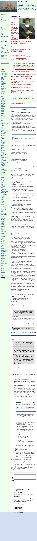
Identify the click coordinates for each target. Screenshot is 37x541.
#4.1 (13, 184)
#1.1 (13, 133)
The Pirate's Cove (3, 180)
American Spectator (3, 83)
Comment (12, 480)
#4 (11, 178)
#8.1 (13, 296)
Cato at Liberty (3, 156)
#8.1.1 (14, 299)
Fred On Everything (3, 89)
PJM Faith (2, 187)
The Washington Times (4, 263)
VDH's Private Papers (3, 181)
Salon (1, 246)
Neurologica (2, 199)
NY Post (2, 239)
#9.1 (13, 316)
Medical (2, 51)
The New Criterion (3, 259)
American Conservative (4, 214)
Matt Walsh (2, 96)
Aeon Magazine (3, 80)
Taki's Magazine (3, 103)
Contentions (2, 221)
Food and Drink (2, 48)
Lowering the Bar (3, 143)
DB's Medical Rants (3, 147)
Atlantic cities (2, 84)
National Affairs (3, 235)
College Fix (2, 129)
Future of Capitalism (3, 163)
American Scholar (3, 82)
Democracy (2, 158)
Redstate (2, 176)
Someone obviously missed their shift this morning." (23, 84)
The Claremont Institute (4, 251)
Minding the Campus (3, 133)
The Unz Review (3, 262)
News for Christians (3, 186)
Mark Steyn (2, 171)
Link (19, 123)
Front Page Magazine (3, 230)
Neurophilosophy (3, 200)
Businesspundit (3, 116)
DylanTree (2, 77)
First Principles (3, 227)
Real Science (2, 203)
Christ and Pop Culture (4, 184)
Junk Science (2, 196)
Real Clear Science (3, 202)
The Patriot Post (3, 261)
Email (11, 474)
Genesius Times (3, 91)
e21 (1, 119)
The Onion (2, 137)
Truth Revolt (2, 268)
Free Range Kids (3, 90)
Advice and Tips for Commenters (4, 45)
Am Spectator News (3, 213)
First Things (2, 185)
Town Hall (2, 266)
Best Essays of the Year (3, 46)
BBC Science (2, 193)
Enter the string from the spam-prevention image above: (23, 504)
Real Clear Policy (3, 243)
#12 (11, 469)
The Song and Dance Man (4, 58)
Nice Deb (2, 174)
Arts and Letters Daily (3, 217)
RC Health (2, 148)
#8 (11, 290)
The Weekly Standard (3, 264)
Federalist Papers (3, 226)
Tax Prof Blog (2, 145)
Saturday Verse (2, 56)
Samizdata (2, 72)
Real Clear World (3, 244)
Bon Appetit (2, 86)
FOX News (2, 229)
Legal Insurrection (3, 142)
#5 (11, 222)
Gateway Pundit (3, 164)
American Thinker (3, 216)
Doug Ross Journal (3, 160)
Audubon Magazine (3, 85)
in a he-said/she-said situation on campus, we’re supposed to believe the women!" (14, 38)
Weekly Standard (3, 272)
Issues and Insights (3, 168)
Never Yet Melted (3, 173)
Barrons (2, 115)
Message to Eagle (3, 198)
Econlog (2, 120)
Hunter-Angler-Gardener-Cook (5, 92)
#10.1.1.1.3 (17, 449)
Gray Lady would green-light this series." (25, 56)
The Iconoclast (3, 179)
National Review (3, 172)
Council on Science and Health (5, 146)
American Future (3, 151)
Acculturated (2, 79)
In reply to (12, 478)
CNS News (2, 220)
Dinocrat (2, 159)
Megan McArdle (3, 124)
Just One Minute (3, 169)
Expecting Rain (3, 78)
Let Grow (2, 95)
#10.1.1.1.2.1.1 (20, 433)
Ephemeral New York (3, 88)
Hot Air (1, 167)
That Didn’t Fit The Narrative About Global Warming (26, 59)
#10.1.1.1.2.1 (18, 424)
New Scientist (2, 201)
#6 (11, 247)
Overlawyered (2, 144)
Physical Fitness (3, 53)
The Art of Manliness (3, 104)
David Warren (2, 70)
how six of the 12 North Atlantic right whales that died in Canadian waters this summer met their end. (14, 29)
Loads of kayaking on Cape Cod (4, 40)
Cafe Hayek (2, 117)
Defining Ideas (2, 224)
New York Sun (2, 238)
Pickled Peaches (3, 28)
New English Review (3, 237)
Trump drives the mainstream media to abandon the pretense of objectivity (22, 53)
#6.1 (13, 250)
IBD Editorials (2, 232)
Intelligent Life (2, 233)
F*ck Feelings (2, 207)
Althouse (2, 81)
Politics (1, 54)
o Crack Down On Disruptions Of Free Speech (25, 43)
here (26, 492)
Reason (2, 245)
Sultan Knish (2, 178)
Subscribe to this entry (18, 508)
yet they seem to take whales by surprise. (14, 35)
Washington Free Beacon (4, 269)
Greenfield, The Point (3, 166)
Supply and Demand (3, 126)
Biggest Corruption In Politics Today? (20, 58)
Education (2, 47)
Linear (25, 112)
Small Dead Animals (3, 73)
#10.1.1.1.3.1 (18, 457)
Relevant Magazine (3, 189)
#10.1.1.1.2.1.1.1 (21, 441)
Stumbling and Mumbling (4, 74)
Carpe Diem (2, 118)
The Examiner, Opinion (4, 255)
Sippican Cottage (3, 101)
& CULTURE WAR (14, 20)
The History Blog (3, 109)
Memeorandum (3, 234)
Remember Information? (19, 507)
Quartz (1, 242)
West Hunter (2, 113)
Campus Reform (3, 128)
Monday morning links (15, 16)
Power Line (2, 175)
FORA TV (2, 228)
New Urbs (2, 97)
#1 (11, 123)
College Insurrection (3, 130)
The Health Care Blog (3, 149)
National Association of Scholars (5, 134)
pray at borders (20, 103)
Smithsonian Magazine (4, 247)
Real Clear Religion (3, 188)
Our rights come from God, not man (20, 55)
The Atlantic (2, 105)
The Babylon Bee (3, 106)
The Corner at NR (3, 252)
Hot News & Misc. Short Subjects (5, 50)
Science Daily (2, 204)
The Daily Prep (3, 108)
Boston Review (3, 218)
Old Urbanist (2, 98)
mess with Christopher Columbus (14, 18)
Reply (28, 123)
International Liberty (3, 141)
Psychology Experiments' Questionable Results (4, 41)
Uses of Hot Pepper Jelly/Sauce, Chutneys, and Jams (4, 35)
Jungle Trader (2, 94)
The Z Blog (2, 111)
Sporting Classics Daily (4, 102)
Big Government (3, 155)
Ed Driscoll (2, 161)
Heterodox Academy (3, 132)
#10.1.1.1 (15, 394)
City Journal (2, 219)
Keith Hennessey (3, 121)
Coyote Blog (2, 87)
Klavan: (12, 61)
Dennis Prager (2, 225)
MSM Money (2, 125)
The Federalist (2, 256)
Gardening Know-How (3, 139)
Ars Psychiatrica (3, 206)
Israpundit (2, 67)
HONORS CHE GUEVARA (18, 92)
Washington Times (3, 271)
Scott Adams (2, 100)
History (1, 49)
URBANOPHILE (3, 112)
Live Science (2, 197)
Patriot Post (2, 241)
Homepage (12, 477)
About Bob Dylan (3, 75)
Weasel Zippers (3, 182)
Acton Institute (2, 183)
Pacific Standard (3, 240)
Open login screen (3, 275)
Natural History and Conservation (5, 52)
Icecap (1, 195)
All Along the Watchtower (4, 76)
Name (11, 473)
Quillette (2, 99)
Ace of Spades (3, 150)
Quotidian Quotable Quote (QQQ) (5, 55)
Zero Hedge (2, 127)
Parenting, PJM (3, 210)
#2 (11, 141)
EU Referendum (3, 71)
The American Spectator (4, 250)
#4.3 (13, 205)
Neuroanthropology (3, 209)
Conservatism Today (3, 157)
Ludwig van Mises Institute (4, 123)
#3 (11, 163)
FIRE (1, 131)
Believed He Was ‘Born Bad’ (24, 71)
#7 (11, 262)
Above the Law (3, 140)
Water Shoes (2, 29)
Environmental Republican (4, 162)
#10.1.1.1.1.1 (18, 402)
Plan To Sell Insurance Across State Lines (25, 87)
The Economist (3, 253)
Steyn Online (2, 248)
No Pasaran (2, 68)
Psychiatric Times (3, 211)
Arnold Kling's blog (3, 154)
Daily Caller (2, 222)
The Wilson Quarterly (3, 265)
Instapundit (2, 93)
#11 (11, 462)
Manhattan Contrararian (4, 170)
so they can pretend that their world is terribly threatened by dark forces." (22, 50)
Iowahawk (2, 136)
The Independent (3, 258)
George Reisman (3, 165)
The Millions (2, 110)
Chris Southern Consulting (17, 512)
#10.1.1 (14, 379)
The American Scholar (3, 249)
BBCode (15, 506)
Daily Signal (2, 223)
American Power (3, 152)
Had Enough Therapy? (4, 208)
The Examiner (2, 254)
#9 (11, 305)
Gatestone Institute (3, 231)
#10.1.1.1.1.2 (18, 410)
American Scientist (3, 192)
